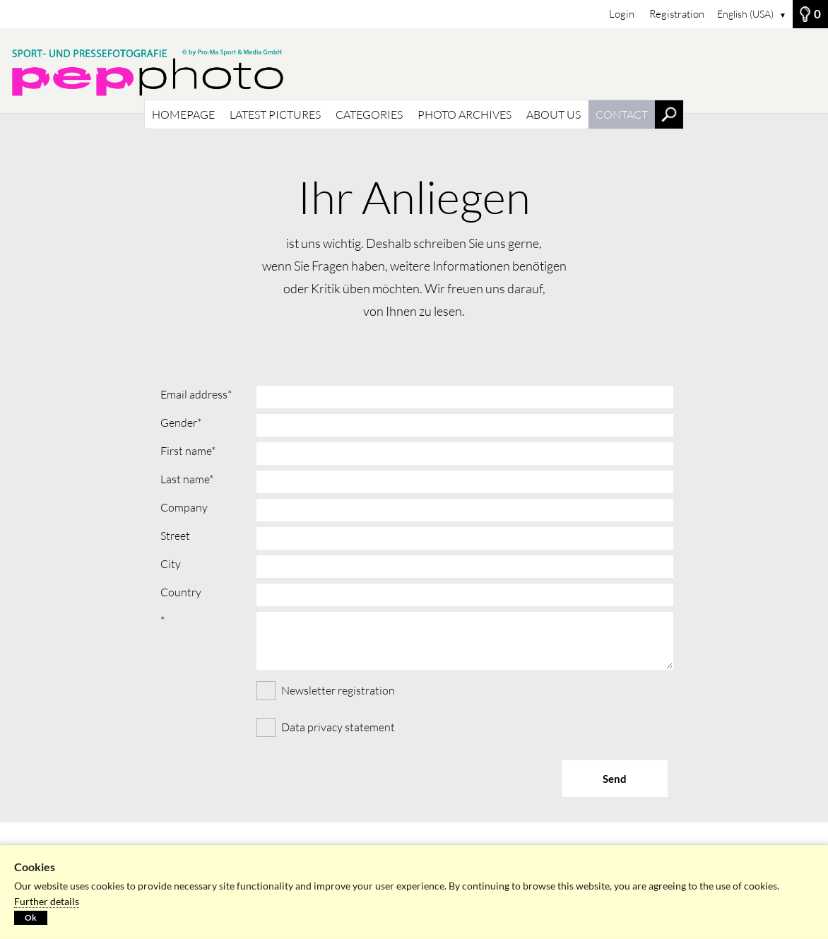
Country (180, 592)
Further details (46, 901)
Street (175, 535)
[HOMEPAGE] (414, 70)
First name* (187, 451)
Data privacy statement (338, 727)
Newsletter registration (325, 689)
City (170, 564)
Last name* (186, 479)
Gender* (180, 422)
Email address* (196, 394)
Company (184, 507)
